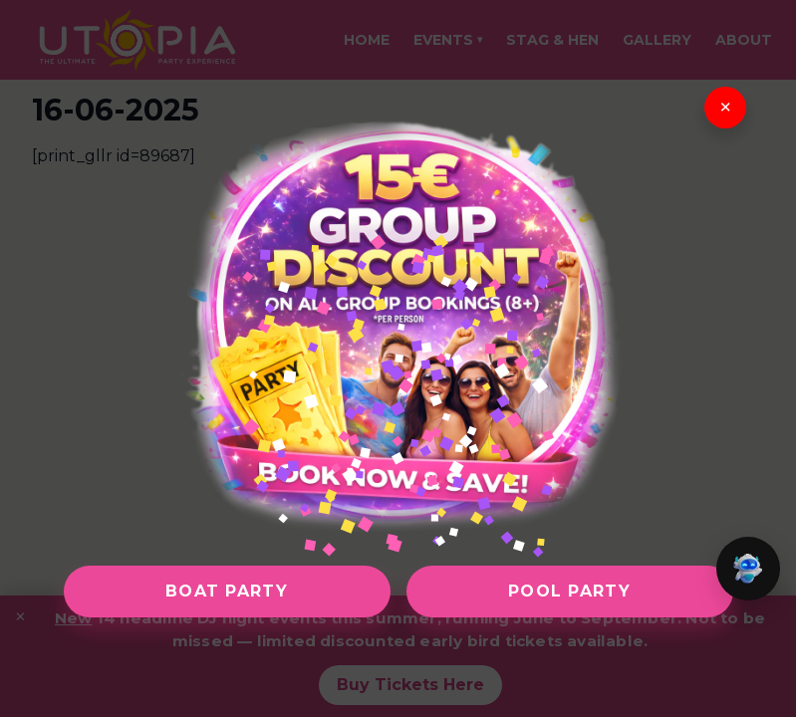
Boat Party (226, 591)
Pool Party (569, 591)
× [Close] (724, 107)
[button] (748, 568)
